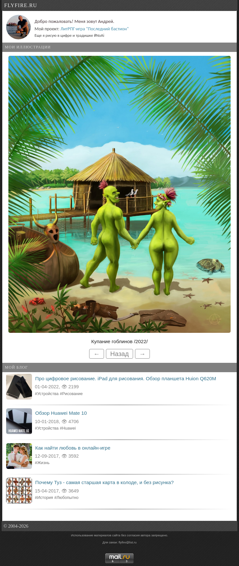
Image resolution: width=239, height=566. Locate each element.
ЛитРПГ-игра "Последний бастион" (94, 29)
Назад (119, 353)
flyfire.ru (20, 5)
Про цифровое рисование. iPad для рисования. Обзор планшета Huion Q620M (125, 378)
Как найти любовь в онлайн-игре (72, 448)
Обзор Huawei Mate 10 (61, 413)
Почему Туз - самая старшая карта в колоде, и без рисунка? (104, 482)
